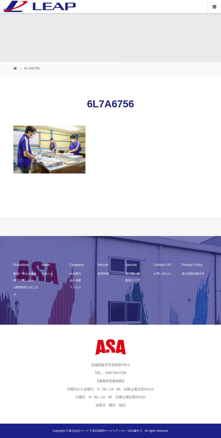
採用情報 (103, 273)
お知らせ (47, 273)
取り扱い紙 (132, 273)
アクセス (75, 287)
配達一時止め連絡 (24, 273)
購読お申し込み (23, 280)
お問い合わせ (162, 273)
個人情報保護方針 (193, 273)
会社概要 (75, 280)
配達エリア (132, 280)
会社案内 (75, 273)
